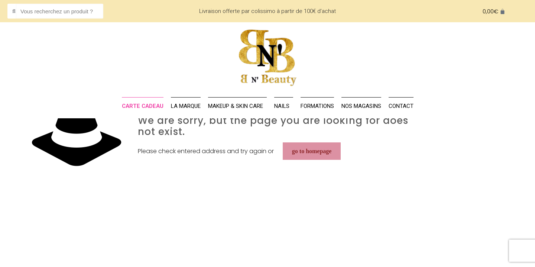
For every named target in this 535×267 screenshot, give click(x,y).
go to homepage (312, 151)
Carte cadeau (142, 106)
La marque (186, 106)
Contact (401, 106)
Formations (317, 106)
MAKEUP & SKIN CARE (237, 106)
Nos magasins (361, 106)
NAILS (283, 106)
